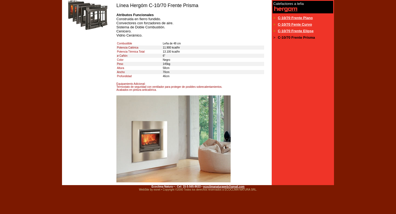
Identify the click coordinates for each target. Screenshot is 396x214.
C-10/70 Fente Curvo (295, 24)
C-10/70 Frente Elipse (296, 31)
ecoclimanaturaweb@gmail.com (224, 186)
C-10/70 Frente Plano (295, 18)
